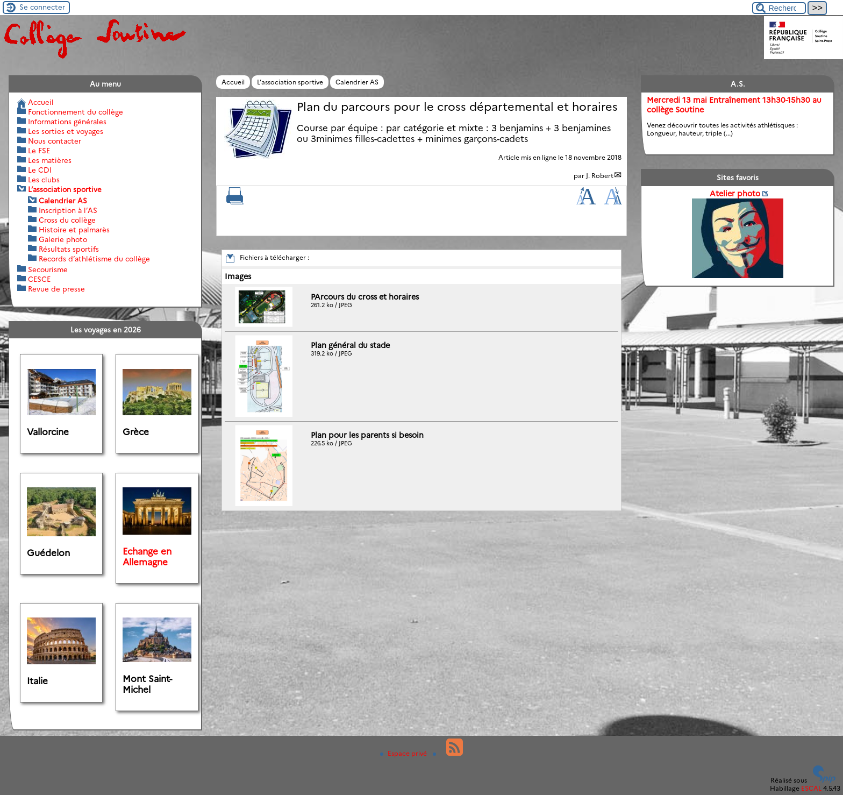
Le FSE (39, 150)
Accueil (233, 82)
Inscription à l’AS (68, 210)
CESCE (39, 279)
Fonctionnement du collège (75, 112)
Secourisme (48, 269)
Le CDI (40, 170)
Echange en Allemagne (147, 556)
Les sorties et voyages (65, 131)
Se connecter (42, 7)
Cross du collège (67, 220)
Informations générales (67, 121)
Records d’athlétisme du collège (94, 258)
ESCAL (811, 788)
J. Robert (599, 176)
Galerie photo (63, 239)
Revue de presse (56, 289)
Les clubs (44, 179)
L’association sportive (290, 82)
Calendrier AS (356, 82)
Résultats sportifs (69, 249)
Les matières (50, 160)
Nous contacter (54, 141)
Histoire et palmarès (74, 229)
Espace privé (404, 753)
